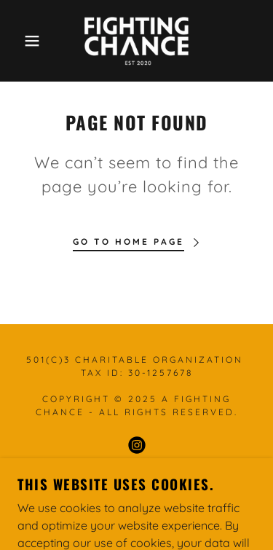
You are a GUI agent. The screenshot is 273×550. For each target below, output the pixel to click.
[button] (21, 40)
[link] (136, 41)
